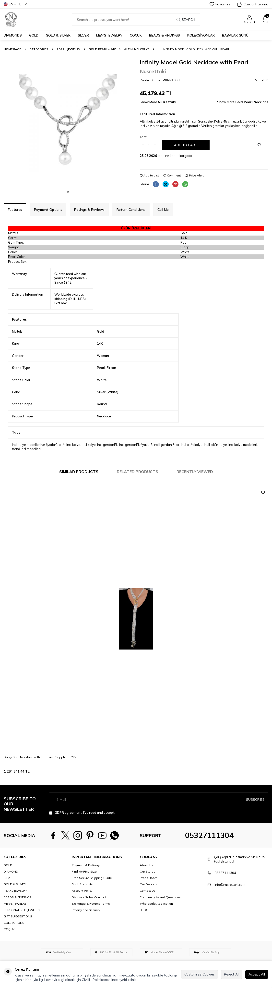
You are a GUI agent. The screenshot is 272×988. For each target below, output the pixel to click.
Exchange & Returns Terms (91, 903)
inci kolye (89, 445)
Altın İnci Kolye (136, 49)
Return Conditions (131, 209)
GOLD (33, 35)
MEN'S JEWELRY (109, 35)
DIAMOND (11, 871)
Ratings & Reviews (89, 209)
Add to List (149, 175)
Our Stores (147, 871)
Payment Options (48, 209)
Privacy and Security (86, 910)
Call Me (163, 209)
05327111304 (209, 835)
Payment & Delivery (86, 865)
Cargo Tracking (252, 4)
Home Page (12, 49)
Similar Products (78, 471)
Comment (172, 175)
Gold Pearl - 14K (102, 49)
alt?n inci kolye (69, 445)
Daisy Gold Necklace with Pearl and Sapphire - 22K (40, 757)
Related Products (137, 471)
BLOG (144, 910)
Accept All (256, 974)
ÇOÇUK (9, 929)
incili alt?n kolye (215, 445)
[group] (68, 123)
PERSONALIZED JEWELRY (22, 910)
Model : (261, 80)
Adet (143, 137)
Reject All (231, 974)
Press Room (148, 878)
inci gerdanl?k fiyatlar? (135, 445)
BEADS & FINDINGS (164, 35)
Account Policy (82, 890)
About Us (146, 865)
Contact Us (147, 890)
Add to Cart (185, 145)
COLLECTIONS (14, 923)
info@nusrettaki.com (229, 885)
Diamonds (13, 35)
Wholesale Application (156, 903)
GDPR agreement (68, 812)
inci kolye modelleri (242, 445)
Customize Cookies (199, 974)
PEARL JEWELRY (68, 49)
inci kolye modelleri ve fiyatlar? (34, 445)
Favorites (220, 4)
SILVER (83, 35)
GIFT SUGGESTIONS (18, 916)
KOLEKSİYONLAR (201, 35)
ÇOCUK (136, 35)
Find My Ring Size (84, 871)
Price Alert (194, 175)
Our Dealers (148, 884)
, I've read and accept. (82, 813)
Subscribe (255, 799)
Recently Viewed (195, 471)
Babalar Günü (235, 35)
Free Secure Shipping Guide (92, 878)
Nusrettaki (153, 71)
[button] (68, 192)
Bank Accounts (82, 884)
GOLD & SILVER (58, 35)
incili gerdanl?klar (166, 445)
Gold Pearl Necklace (251, 102)
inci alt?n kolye (191, 445)
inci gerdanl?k (107, 445)
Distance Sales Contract (89, 897)
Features (15, 209)
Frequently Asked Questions (160, 897)
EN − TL (15, 4)
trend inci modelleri (26, 449)
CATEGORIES (38, 49)
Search (186, 19)
